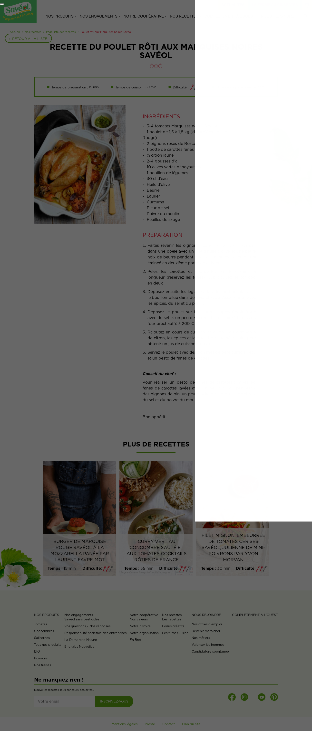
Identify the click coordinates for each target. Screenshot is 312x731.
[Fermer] (2, 4)
